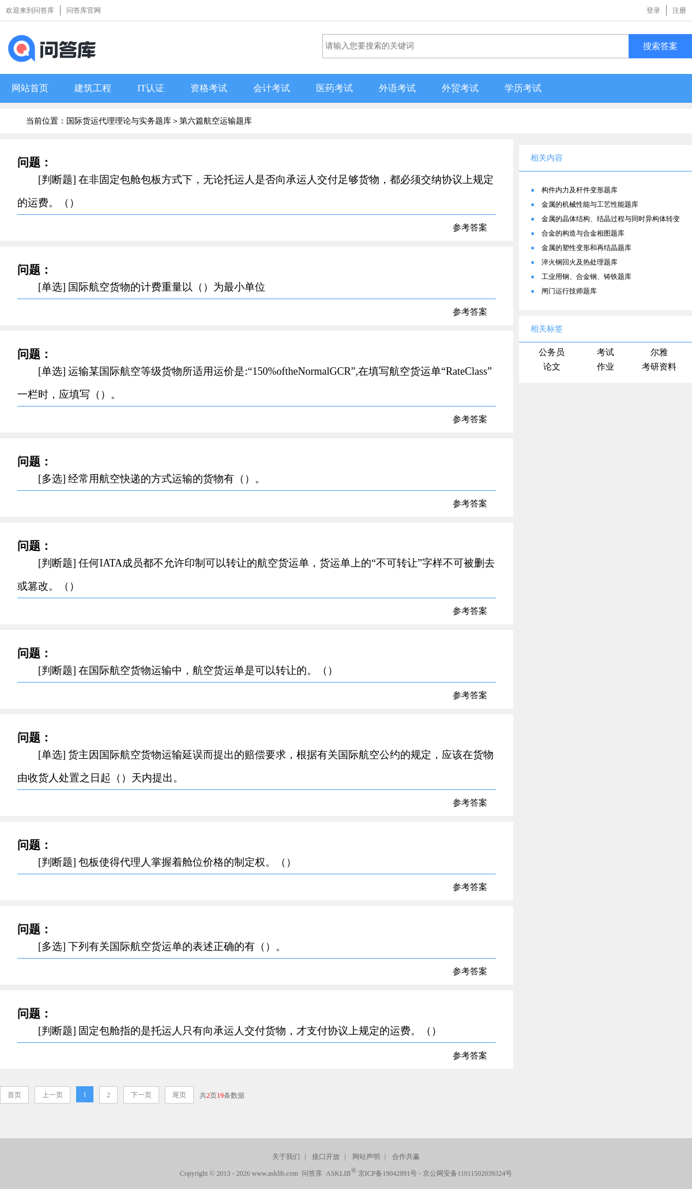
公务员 (552, 352)
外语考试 (397, 88)
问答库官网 (83, 10)
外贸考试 (460, 88)
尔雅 (659, 352)
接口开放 (326, 1157)
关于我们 (286, 1157)
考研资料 (659, 366)
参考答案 (470, 227)
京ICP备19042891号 (388, 1173)
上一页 (52, 1095)
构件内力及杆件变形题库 (579, 190)
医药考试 (334, 88)
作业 (605, 366)
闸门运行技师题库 (569, 291)
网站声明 (366, 1157)
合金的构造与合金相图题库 (583, 233)
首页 (14, 1095)
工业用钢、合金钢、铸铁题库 (586, 277)
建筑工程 (92, 88)
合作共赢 (406, 1157)
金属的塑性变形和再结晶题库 (586, 248)
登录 (653, 10)
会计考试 (271, 88)
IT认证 (150, 88)
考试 (605, 352)
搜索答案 (660, 46)
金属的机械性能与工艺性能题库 (589, 204)
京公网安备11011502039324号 (467, 1173)
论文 (552, 366)
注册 (679, 10)
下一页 (141, 1095)
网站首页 (30, 88)
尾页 (179, 1095)
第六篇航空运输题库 (215, 121)
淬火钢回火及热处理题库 (579, 262)
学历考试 (523, 88)
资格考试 (208, 88)
